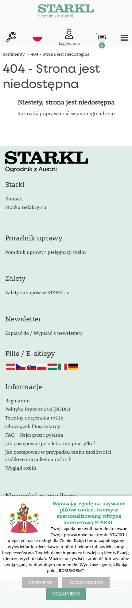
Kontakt (14, 198)
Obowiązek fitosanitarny (32, 426)
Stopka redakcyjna (25, 207)
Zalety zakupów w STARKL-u (37, 292)
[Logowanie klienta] (69, 37)
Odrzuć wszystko (85, 582)
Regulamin (17, 400)
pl (37, 37)
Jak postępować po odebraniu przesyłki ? (50, 443)
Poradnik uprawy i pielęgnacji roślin (45, 252)
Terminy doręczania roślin (34, 417)
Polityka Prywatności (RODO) (37, 409)
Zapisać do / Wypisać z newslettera (44, 333)
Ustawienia (40, 582)
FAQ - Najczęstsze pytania (34, 434)
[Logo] (66, 12)
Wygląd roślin (20, 467)
